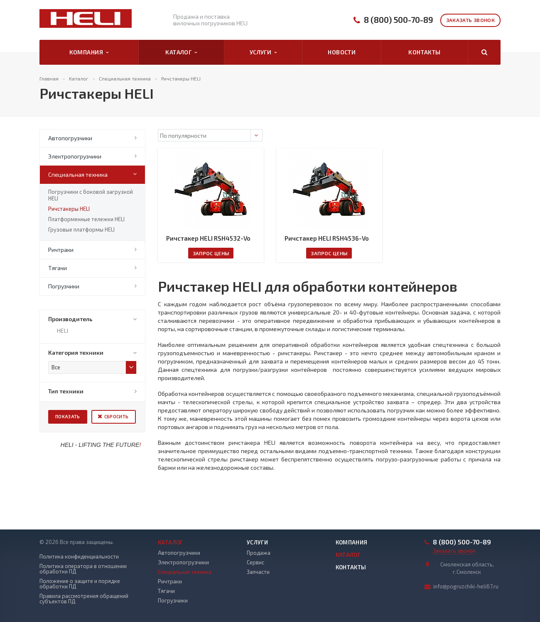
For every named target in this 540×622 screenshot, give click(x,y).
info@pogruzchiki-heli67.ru (465, 586)
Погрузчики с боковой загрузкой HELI (90, 195)
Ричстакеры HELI (69, 208)
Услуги (263, 52)
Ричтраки (61, 249)
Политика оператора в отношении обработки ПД (83, 568)
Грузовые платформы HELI (81, 229)
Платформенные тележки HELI (86, 219)
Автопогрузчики (70, 137)
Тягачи (57, 267)
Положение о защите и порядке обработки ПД (79, 583)
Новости (342, 52)
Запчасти (258, 571)
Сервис (255, 562)
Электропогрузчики (74, 156)
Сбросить (116, 416)
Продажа (258, 552)
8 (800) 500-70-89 (398, 19)
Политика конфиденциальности (79, 556)
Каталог (181, 52)
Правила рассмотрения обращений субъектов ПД (83, 598)
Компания (89, 52)
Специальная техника (78, 174)
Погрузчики (63, 286)
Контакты (424, 52)
